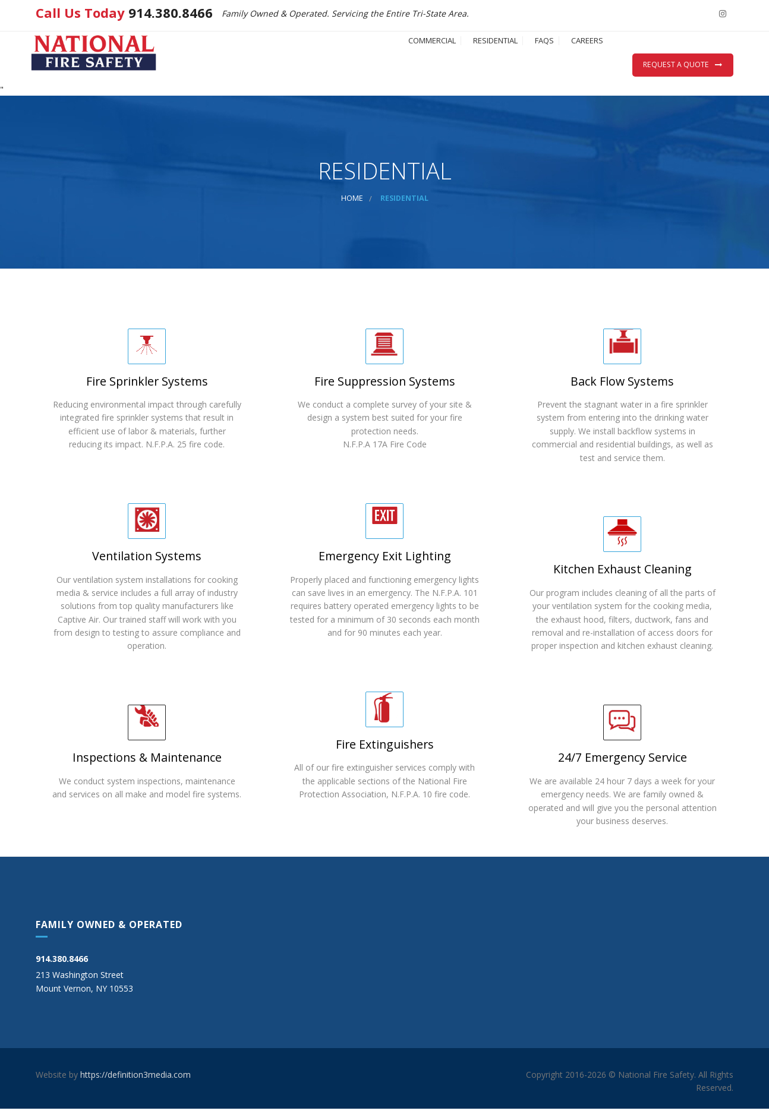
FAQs (508, 62)
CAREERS (575, 62)
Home (352, 206)
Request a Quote (676, 64)
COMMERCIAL (349, 62)
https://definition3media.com (135, 1082)
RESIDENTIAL (436, 62)
